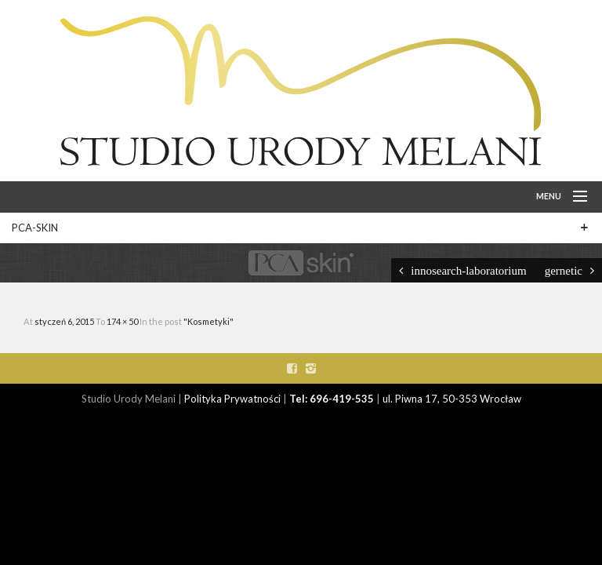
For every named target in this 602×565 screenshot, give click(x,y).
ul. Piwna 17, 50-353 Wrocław (452, 398)
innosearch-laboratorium (468, 270)
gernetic (563, 270)
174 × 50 (123, 321)
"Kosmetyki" (208, 321)
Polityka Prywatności (232, 398)
